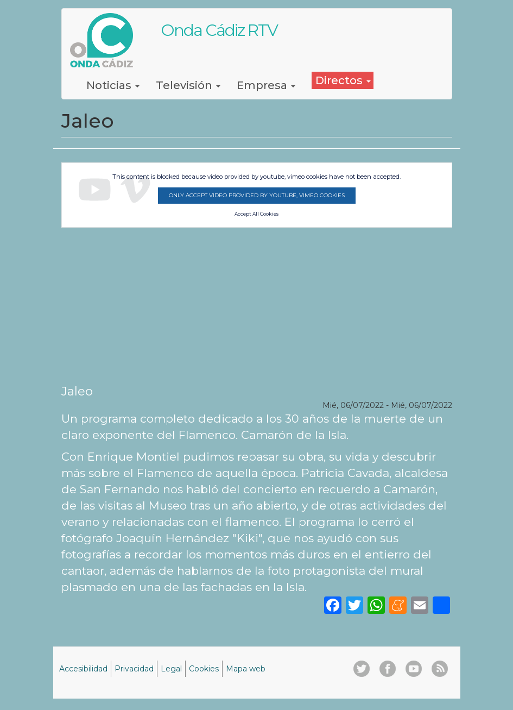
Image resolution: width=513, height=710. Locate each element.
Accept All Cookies (256, 214)
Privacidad (134, 669)
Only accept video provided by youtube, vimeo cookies (257, 195)
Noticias (113, 85)
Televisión (188, 85)
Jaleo (77, 391)
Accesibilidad (83, 669)
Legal (171, 669)
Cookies (204, 669)
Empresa (266, 85)
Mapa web (245, 669)
